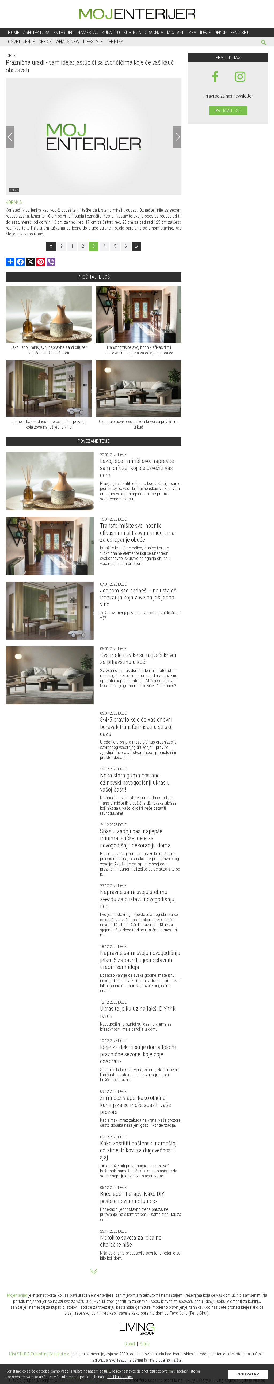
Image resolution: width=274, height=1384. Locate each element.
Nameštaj (87, 32)
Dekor (220, 32)
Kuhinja (132, 32)
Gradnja (154, 32)
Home (13, 32)
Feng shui (240, 32)
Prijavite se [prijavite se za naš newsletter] (228, 110)
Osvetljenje (21, 41)
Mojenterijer (17, 1295)
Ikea (192, 32)
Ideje (205, 32)
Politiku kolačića (120, 1376)
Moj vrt (175, 32)
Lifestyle (93, 41)
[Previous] (10, 137)
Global (129, 1343)
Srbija (145, 1343)
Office (45, 41)
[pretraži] (264, 43)
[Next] (177, 137)
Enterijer (63, 32)
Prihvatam (248, 1374)
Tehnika (114, 41)
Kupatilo (111, 32)
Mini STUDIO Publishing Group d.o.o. (39, 1354)
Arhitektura (36, 32)
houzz (14, 190)
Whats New (67, 41)
